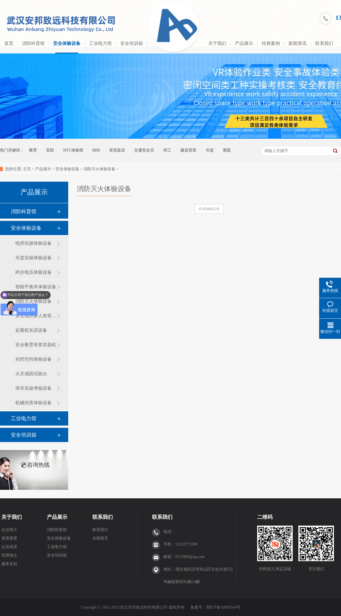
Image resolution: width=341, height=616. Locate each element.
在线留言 (100, 538)
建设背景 (188, 150)
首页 (8, 43)
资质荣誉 (9, 538)
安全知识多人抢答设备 (36, 315)
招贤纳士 (9, 555)
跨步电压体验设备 (33, 272)
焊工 (167, 150)
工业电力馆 (100, 43)
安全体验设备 (66, 43)
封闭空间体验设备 (33, 359)
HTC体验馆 (73, 150)
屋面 (227, 150)
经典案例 (271, 43)
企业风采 (9, 547)
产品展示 (244, 43)
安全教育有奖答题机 (35, 344)
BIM (96, 150)
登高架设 (117, 150)
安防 (50, 150)
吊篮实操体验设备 (33, 257)
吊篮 (210, 150)
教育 (33, 150)
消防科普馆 (33, 43)
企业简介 (9, 530)
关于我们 (217, 43)
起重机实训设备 (31, 330)
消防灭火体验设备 (99, 169)
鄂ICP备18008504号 (223, 607)
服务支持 (9, 564)
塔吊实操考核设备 (33, 388)
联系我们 (324, 43)
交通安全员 (144, 150)
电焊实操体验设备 (33, 243)
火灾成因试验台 (31, 373)
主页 (27, 169)
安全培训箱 (131, 43)
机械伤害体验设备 (33, 402)
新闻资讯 (297, 43)
